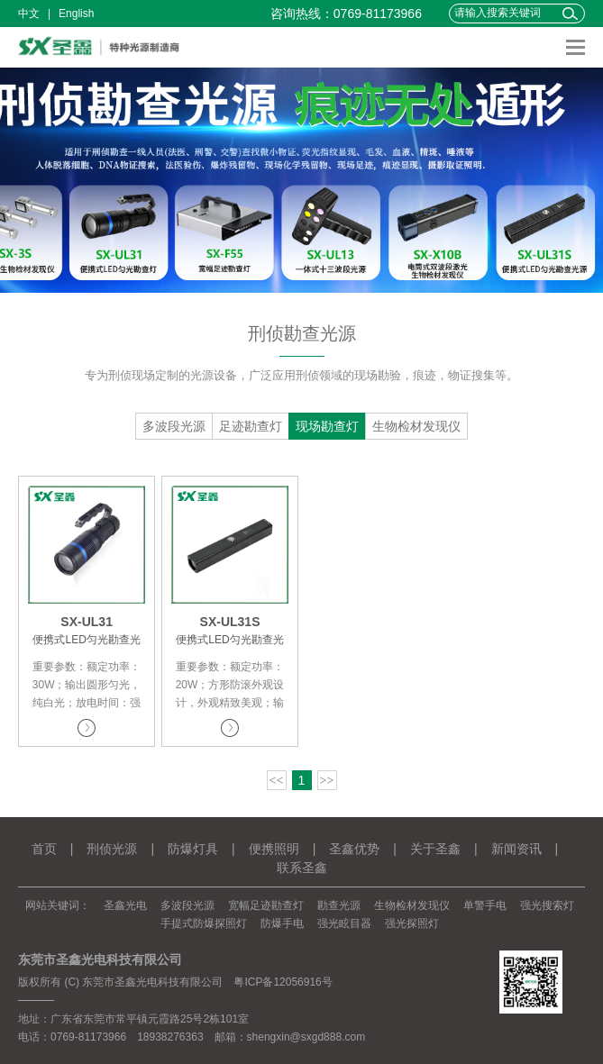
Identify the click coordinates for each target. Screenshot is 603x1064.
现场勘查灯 (327, 426)
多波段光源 (174, 426)
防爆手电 (282, 923)
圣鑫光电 (125, 905)
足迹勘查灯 (250, 426)
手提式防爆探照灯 (203, 923)
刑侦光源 (112, 848)
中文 (29, 13)
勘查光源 (339, 905)
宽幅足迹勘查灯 (266, 905)
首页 (44, 848)
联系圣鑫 (302, 867)
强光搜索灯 (547, 905)
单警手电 (485, 905)
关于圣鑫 (435, 848)
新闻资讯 (516, 848)
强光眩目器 (344, 923)
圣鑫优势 (354, 848)
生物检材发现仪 (416, 426)
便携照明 (274, 848)
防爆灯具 (193, 848)
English (76, 13)
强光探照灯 (412, 923)
